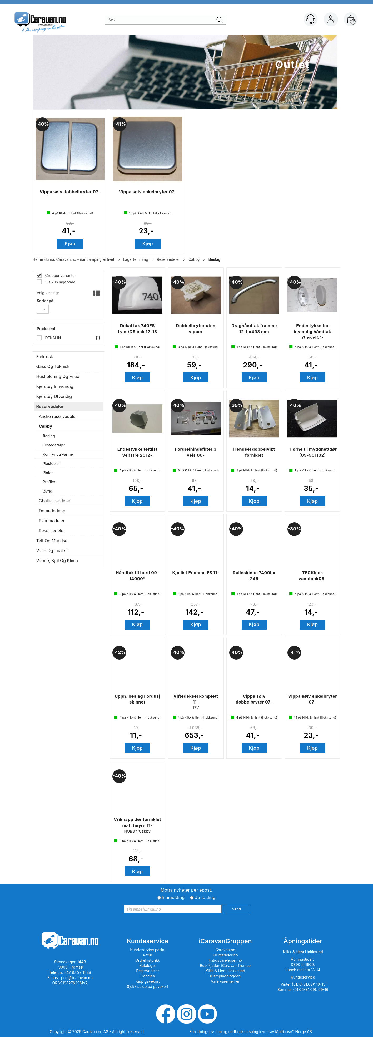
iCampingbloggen (225, 976)
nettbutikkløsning (243, 1031)
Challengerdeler (55, 500)
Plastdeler (51, 463)
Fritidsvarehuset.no (225, 960)
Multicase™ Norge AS (293, 1031)
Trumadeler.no (225, 955)
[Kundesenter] (311, 19)
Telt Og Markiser (52, 540)
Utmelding (205, 897)
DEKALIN (52, 338)
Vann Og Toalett (52, 550)
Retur (147, 955)
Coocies (148, 976)
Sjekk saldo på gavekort (147, 986)
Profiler (49, 482)
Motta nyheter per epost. (186, 890)
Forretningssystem (206, 1031)
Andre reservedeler (58, 416)
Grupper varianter (60, 275)
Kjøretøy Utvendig (54, 396)
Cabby (194, 259)
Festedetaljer (54, 445)
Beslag (214, 259)
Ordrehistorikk (147, 960)
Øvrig (47, 491)
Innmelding (173, 897)
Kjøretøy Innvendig (54, 386)
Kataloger (147, 965)
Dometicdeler (52, 510)
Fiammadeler (52, 520)
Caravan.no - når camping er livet (85, 259)
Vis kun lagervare (60, 282)
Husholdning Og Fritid (57, 376)
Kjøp (70, 243)
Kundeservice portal (147, 949)
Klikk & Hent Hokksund (225, 971)
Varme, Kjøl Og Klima (57, 560)
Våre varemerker (225, 981)
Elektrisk (44, 356)
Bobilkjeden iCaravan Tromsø (225, 965)
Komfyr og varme (58, 454)
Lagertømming (135, 259)
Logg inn (331, 20)
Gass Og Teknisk (53, 366)
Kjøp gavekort (148, 981)
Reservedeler (168, 259)
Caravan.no (225, 949)
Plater (48, 472)
